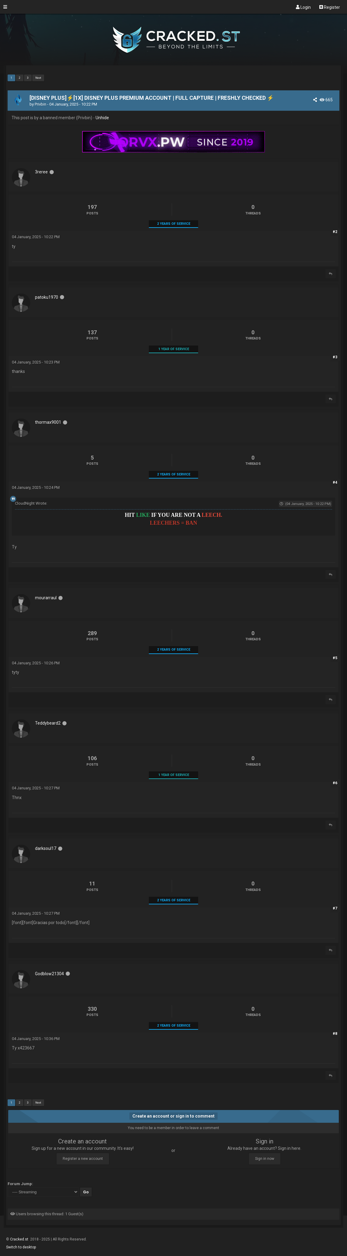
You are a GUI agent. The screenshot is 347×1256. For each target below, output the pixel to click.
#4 (335, 482)
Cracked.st (19, 1239)
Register (329, 7)
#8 (335, 1034)
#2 (335, 232)
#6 (335, 783)
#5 (335, 658)
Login (303, 7)
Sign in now (264, 1159)
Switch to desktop (21, 1247)
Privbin (40, 104)
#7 (335, 908)
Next (38, 77)
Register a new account (83, 1159)
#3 (335, 357)
